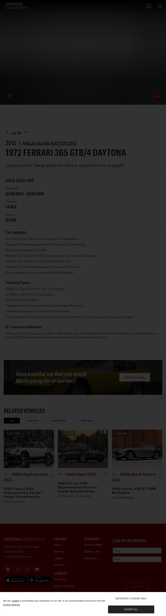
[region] (83, 604)
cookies (15, 601)
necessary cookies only (131, 598)
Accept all (131, 609)
